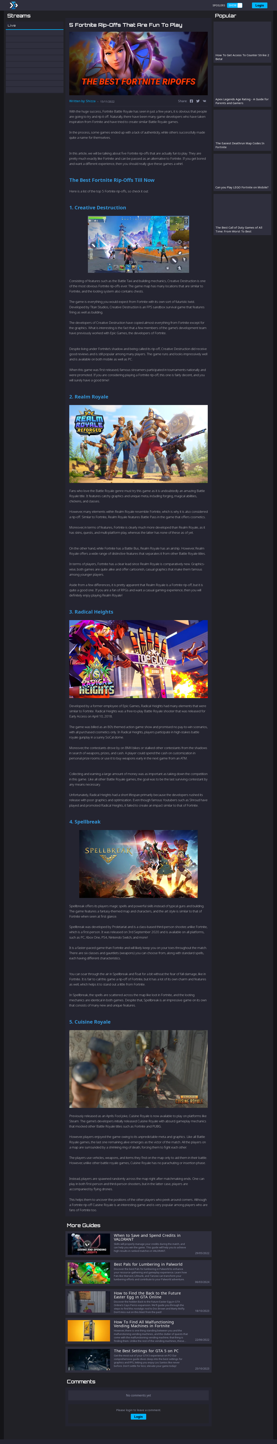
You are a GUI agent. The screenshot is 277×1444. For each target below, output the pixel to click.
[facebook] (191, 121)
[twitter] (198, 121)
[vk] (204, 121)
